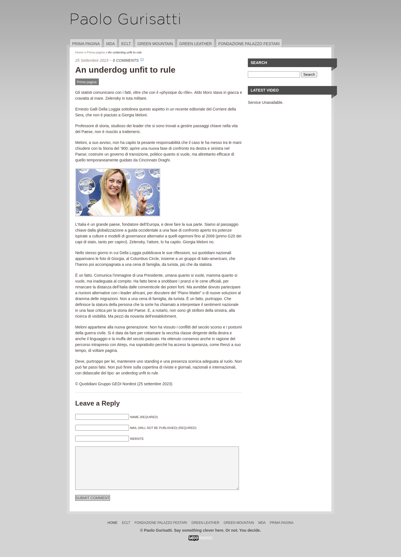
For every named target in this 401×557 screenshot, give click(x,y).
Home (79, 52)
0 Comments (126, 60)
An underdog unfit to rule (125, 69)
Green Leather (195, 43)
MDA (110, 43)
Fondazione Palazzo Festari (249, 43)
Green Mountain (155, 43)
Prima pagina (86, 43)
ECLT (126, 43)
